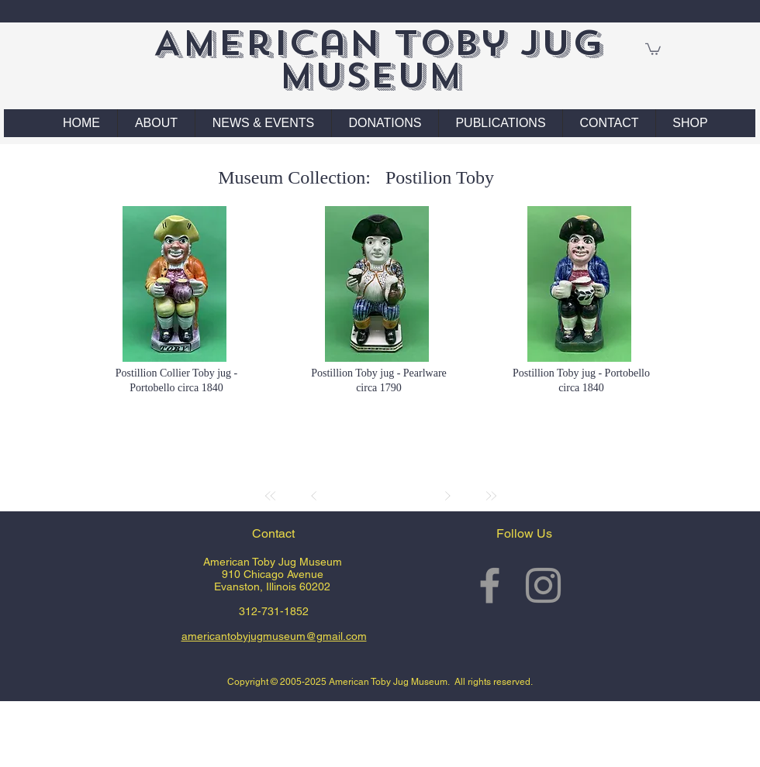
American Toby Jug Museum (378, 59)
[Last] (490, 495)
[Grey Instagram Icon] (543, 585)
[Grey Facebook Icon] (489, 585)
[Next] (447, 495)
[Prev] (314, 495)
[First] (270, 495)
